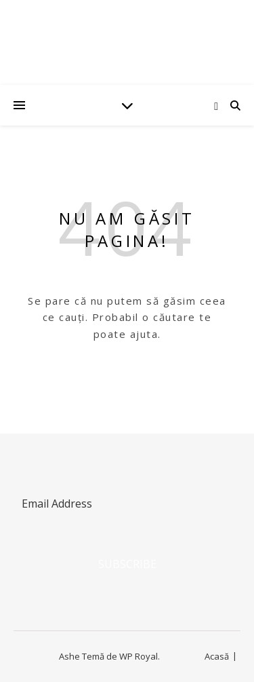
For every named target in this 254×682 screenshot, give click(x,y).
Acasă (217, 656)
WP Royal (138, 656)
